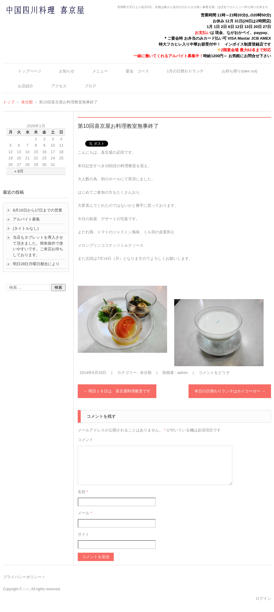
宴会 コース (137, 71)
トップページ (29, 71)
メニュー (100, 71)
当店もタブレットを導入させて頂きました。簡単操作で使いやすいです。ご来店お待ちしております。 (38, 246)
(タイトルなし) (26, 228)
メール (85, 513)
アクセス (59, 86)
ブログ (90, 86)
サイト (83, 534)
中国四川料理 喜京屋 (29, 21)
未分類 (146, 372)
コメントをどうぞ (214, 372)
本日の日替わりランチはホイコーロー (229, 391)
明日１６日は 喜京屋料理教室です (117, 391)
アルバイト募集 (26, 219)
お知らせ (66, 71)
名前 (83, 492)
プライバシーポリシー (22, 577)
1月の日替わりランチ (185, 71)
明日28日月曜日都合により (36, 264)
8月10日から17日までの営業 (37, 210)
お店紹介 (25, 86)
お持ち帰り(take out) (239, 71)
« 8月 (19, 171)
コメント (85, 439)
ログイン (263, 598)
